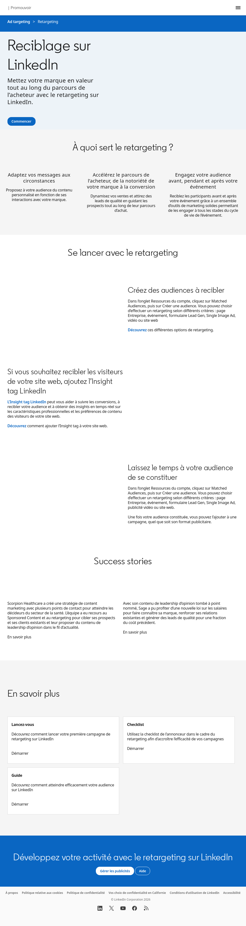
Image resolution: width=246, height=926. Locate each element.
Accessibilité (231, 893)
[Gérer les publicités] (115, 871)
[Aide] (142, 871)
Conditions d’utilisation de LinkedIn (194, 893)
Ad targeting (18, 21)
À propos (12, 893)
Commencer (21, 121)
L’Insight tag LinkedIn (26, 401)
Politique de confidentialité (86, 893)
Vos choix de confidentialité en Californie (137, 893)
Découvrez (137, 329)
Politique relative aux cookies (42, 893)
